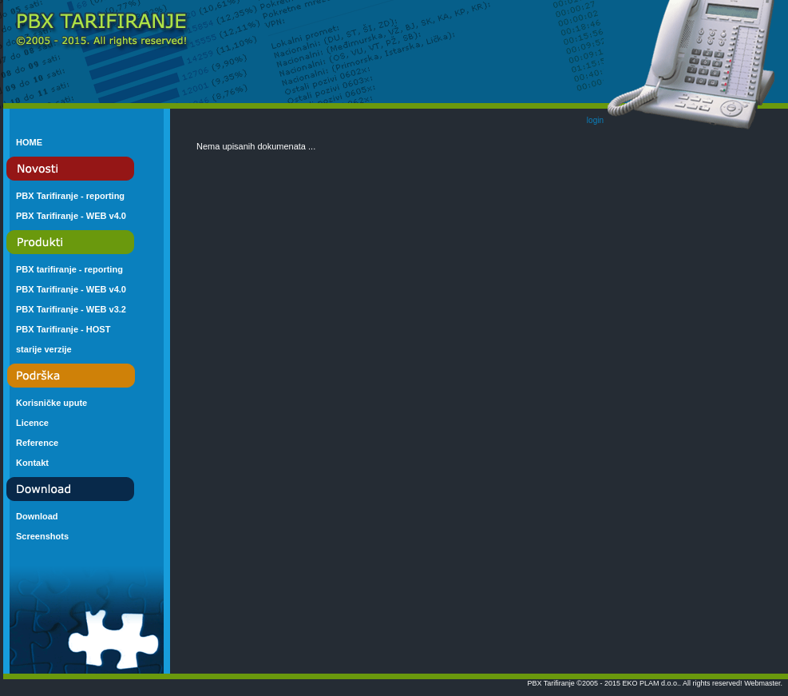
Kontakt (32, 462)
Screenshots (42, 536)
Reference (37, 442)
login (595, 120)
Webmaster (762, 683)
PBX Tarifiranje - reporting (70, 196)
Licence (32, 423)
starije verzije (44, 349)
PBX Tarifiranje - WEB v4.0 (71, 216)
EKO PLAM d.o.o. (651, 683)
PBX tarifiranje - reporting (69, 269)
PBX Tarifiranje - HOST (63, 329)
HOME (29, 142)
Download (37, 516)
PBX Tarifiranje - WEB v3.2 (71, 309)
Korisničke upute (51, 403)
